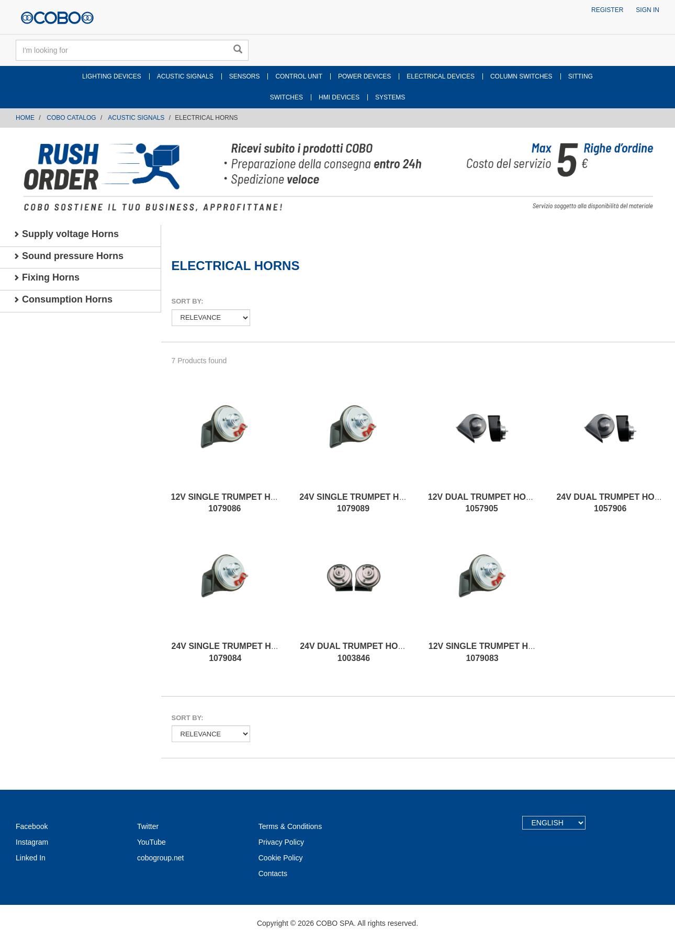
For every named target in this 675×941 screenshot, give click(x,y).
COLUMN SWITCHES (521, 76)
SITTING (580, 76)
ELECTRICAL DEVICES (441, 76)
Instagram (32, 842)
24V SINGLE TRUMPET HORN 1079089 (358, 502)
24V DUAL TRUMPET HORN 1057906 (611, 502)
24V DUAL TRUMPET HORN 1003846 (355, 652)
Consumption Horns (63, 299)
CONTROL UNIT (298, 76)
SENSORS (244, 76)
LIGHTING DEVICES (111, 76)
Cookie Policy (280, 858)
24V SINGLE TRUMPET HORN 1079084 (231, 652)
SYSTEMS (390, 97)
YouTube (151, 842)
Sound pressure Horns (68, 256)
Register (607, 10)
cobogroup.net (160, 858)
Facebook (32, 826)
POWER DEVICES (364, 76)
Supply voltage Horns (66, 234)
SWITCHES (286, 97)
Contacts (272, 873)
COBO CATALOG (71, 117)
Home (25, 117)
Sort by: (188, 301)
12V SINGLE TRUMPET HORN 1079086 (230, 502)
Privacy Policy (281, 842)
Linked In (31, 858)
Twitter (148, 826)
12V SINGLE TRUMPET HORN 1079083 (488, 652)
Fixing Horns (46, 277)
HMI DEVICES (339, 97)
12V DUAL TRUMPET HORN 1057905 (483, 502)
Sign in (647, 10)
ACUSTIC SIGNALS (185, 76)
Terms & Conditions (290, 826)
